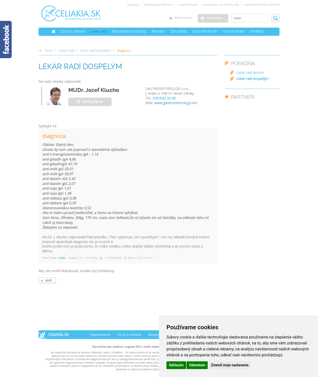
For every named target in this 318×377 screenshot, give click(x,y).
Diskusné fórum (204, 31)
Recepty (158, 31)
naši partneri (188, 4)
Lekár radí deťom (250, 72)
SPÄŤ (48, 280)
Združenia (179, 31)
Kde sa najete (233, 31)
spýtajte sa (92, 101)
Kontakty (257, 31)
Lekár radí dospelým (95, 50)
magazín (133, 4)
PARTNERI (243, 97)
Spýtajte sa (47, 126)
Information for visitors (261, 4)
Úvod (49, 50)
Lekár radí (99, 31)
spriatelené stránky (158, 4)
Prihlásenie (213, 18)
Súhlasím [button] (176, 365)
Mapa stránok (100, 334)
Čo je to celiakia (72, 31)
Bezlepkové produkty (129, 31)
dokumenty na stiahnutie (221, 4)
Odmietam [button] (197, 365)
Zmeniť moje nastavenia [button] (229, 365)
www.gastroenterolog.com (175, 102)
